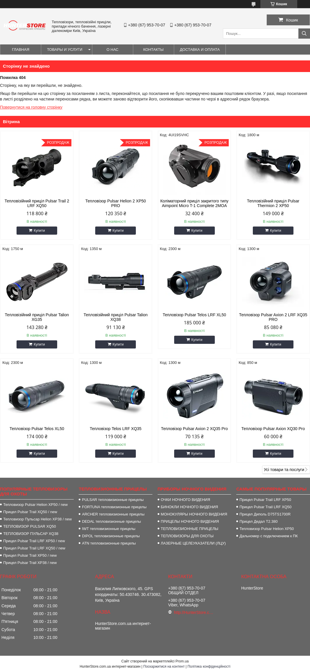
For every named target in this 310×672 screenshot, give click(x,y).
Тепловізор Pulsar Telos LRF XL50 (194, 314)
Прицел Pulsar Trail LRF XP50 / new (34, 541)
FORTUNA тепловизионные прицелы (114, 507)
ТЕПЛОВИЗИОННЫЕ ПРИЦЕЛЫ (189, 529)
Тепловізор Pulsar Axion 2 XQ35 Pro (194, 428)
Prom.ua (182, 661)
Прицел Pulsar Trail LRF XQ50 (265, 507)
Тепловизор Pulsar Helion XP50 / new (35, 504)
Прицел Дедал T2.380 (258, 521)
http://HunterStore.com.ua (194, 612)
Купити (39, 231)
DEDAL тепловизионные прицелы (111, 521)
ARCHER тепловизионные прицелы (113, 514)
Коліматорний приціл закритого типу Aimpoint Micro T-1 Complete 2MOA (194, 203)
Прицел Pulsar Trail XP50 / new (30, 555)
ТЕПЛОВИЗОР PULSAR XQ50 (29, 526)
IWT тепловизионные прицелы (108, 529)
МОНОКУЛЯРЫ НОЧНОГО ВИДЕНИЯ (194, 514)
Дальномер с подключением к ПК (268, 536)
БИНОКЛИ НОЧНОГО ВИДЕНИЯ (189, 507)
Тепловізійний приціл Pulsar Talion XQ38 (116, 317)
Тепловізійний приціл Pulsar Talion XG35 (37, 317)
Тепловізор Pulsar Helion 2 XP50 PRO (115, 203)
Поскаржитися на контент (164, 666)
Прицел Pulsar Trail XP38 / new (30, 562)
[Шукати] (304, 33)
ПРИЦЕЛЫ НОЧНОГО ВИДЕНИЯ (190, 521)
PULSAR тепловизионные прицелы (112, 499)
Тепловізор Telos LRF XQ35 (115, 428)
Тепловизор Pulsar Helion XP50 (266, 529)
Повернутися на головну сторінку (31, 107)
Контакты (153, 49)
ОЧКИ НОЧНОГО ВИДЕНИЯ (185, 499)
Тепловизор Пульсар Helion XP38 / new (37, 519)
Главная (20, 49)
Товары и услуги (64, 49)
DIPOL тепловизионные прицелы (111, 536)
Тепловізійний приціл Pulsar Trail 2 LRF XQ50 (37, 203)
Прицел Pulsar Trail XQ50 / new (30, 512)
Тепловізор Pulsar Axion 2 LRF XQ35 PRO (273, 317)
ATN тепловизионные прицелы (109, 543)
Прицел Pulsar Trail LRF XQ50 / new (34, 548)
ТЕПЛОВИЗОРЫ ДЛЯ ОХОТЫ (187, 536)
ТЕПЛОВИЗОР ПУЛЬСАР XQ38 (30, 533)
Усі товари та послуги (284, 469)
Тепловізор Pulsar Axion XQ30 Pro (273, 428)
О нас (112, 49)
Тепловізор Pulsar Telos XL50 (37, 428)
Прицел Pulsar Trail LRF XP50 (265, 499)
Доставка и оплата (200, 49)
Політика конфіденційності (209, 666)
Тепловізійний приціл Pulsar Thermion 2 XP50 (273, 203)
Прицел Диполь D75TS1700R (265, 514)
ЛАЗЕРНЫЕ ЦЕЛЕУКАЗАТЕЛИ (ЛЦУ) (193, 543)
